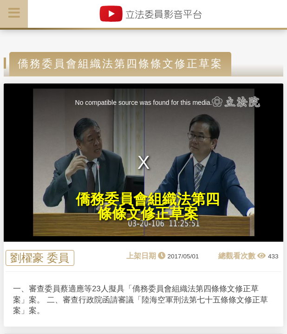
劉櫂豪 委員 (39, 258)
